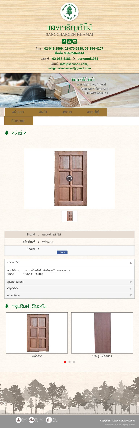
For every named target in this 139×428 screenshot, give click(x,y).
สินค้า (43, 112)
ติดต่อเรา (18, 121)
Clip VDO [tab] (69, 288)
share (62, 252)
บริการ (67, 112)
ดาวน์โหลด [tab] (69, 295)
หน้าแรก (18, 112)
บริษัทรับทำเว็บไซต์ (112, 425)
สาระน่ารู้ (93, 112)
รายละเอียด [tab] (69, 262)
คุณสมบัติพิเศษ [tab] (69, 281)
